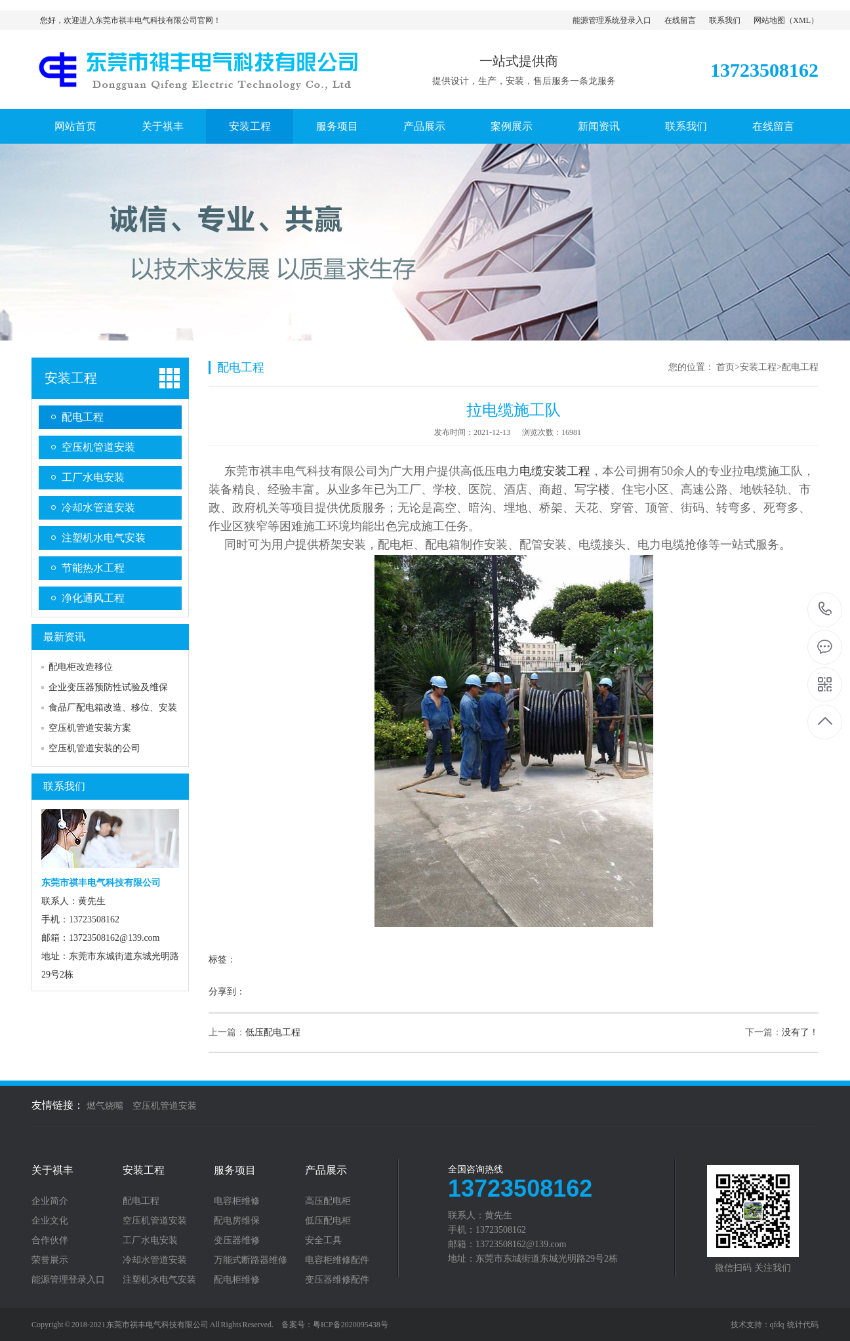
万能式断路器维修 (250, 1260)
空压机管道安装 (98, 447)
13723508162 (825, 609)
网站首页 (75, 126)
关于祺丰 (163, 126)
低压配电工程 (272, 1032)
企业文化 (49, 1221)
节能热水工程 (93, 567)
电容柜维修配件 (337, 1260)
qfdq (777, 1324)
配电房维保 (237, 1221)
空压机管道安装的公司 (94, 748)
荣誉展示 (49, 1260)
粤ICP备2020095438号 (350, 1324)
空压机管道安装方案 (90, 728)
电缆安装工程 (554, 471)
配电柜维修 (237, 1280)
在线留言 (680, 20)
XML (802, 20)
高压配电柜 (328, 1201)
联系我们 (724, 20)
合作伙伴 (49, 1240)
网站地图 (769, 20)
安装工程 (250, 126)
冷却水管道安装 (98, 507)
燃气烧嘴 (105, 1106)
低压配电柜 (328, 1221)
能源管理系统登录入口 (612, 20)
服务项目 (337, 126)
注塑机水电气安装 (104, 537)
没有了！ (800, 1032)
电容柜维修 (237, 1201)
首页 (725, 367)
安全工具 (323, 1240)
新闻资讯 (599, 126)
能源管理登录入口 (68, 1280)
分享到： (227, 992)
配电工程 (83, 417)
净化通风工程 (93, 598)
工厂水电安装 (93, 477)
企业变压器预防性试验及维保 (108, 687)
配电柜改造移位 (81, 667)
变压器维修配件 (337, 1280)
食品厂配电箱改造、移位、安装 (113, 707)
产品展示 (424, 126)
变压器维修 (237, 1240)
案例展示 (512, 126)
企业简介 (49, 1201)
